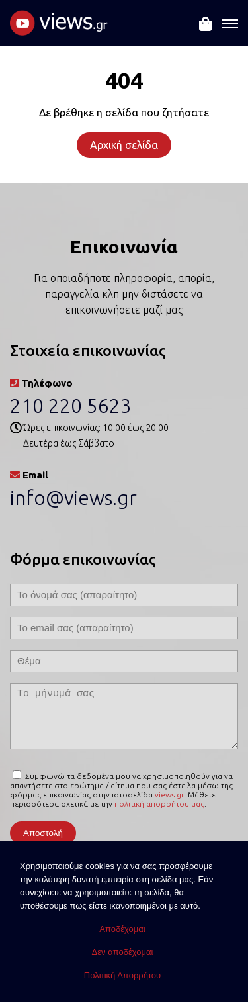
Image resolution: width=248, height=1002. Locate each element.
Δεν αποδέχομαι (122, 952)
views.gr (169, 794)
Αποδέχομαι (122, 929)
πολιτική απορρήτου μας (159, 803)
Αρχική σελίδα (124, 145)
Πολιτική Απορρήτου (122, 975)
